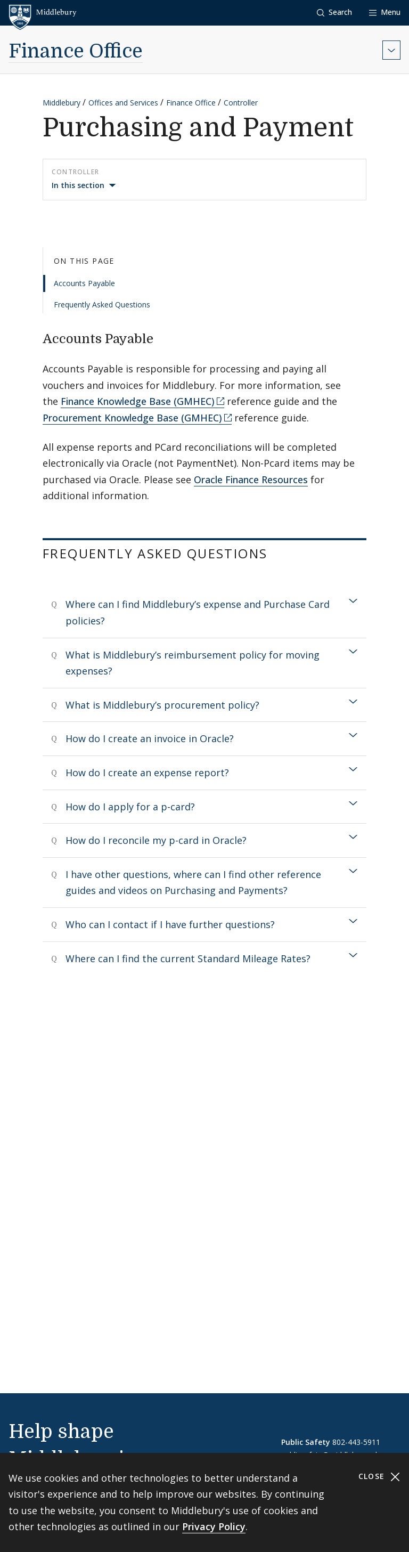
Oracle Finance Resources (251, 479)
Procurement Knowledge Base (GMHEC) (132, 417)
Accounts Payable (84, 283)
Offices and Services (123, 102)
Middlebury (61, 102)
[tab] (204, 612)
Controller (241, 102)
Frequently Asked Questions (102, 304)
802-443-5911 (356, 1442)
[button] (334, 12)
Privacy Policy (214, 1526)
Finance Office (76, 51)
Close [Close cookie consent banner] (379, 1476)
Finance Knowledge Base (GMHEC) (138, 401)
